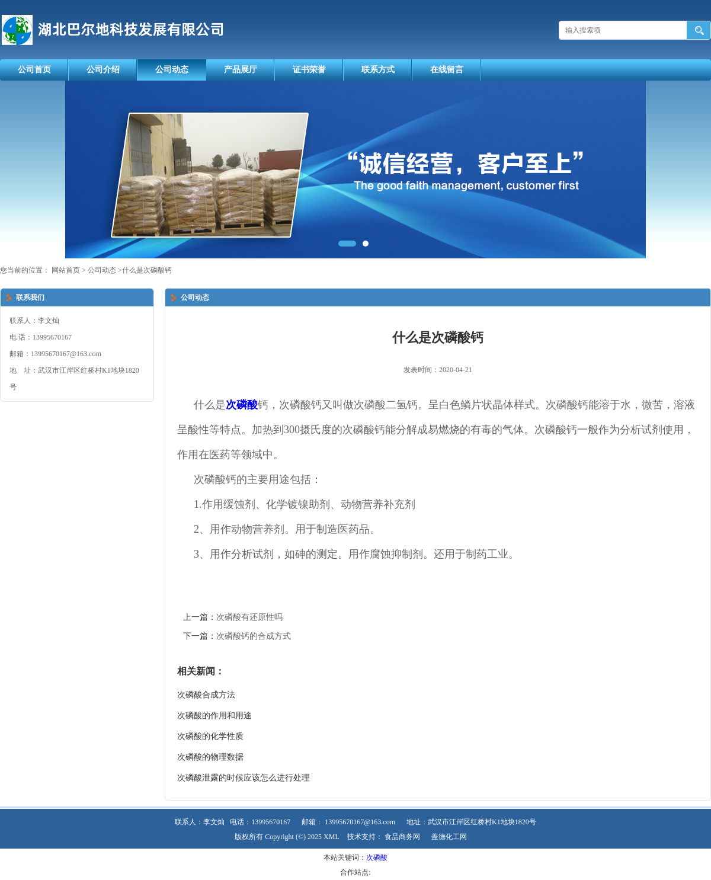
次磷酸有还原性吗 (249, 617)
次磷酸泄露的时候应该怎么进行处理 (243, 777)
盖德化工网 (449, 837)
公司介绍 (103, 69)
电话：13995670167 (260, 822)
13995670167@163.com (360, 822)
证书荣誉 (309, 69)
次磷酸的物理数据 (210, 757)
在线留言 (446, 69)
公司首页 (34, 69)
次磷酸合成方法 (206, 694)
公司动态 (171, 69)
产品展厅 (240, 69)
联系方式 (378, 69)
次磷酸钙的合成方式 (253, 636)
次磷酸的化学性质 (210, 736)
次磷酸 (376, 857)
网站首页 (66, 270)
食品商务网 (402, 837)
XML (332, 837)
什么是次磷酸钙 (147, 270)
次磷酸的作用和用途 (214, 715)
